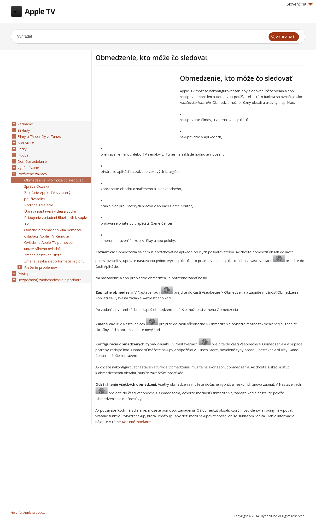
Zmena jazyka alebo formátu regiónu (54, 261)
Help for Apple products (28, 512)
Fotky (22, 148)
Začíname (25, 124)
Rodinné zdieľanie (136, 421)
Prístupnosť (27, 273)
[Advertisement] (135, 107)
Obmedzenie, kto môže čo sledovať (53, 180)
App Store (26, 142)
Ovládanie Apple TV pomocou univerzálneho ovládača (48, 245)
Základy (24, 130)
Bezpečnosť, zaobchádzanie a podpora (50, 279)
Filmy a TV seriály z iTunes (39, 136)
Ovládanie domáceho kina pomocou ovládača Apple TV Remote (53, 233)
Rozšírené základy (32, 173)
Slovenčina (300, 4)
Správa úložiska (36, 186)
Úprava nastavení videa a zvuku (50, 211)
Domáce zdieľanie (32, 161)
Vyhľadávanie (28, 167)
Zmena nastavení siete (43, 254)
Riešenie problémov (40, 267)
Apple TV (40, 11)
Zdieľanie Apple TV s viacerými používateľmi (49, 195)
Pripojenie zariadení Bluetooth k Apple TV (55, 220)
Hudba (23, 155)
